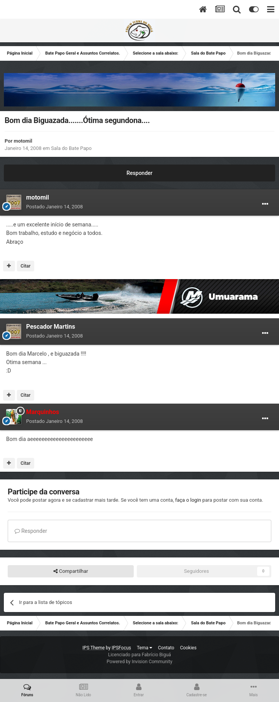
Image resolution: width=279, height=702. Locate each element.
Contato (166, 647)
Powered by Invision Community (140, 661)
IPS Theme (94, 647)
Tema (144, 647)
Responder (139, 173)
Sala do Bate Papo (71, 148)
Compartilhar (70, 571)
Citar (25, 266)
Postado (54, 207)
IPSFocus (121, 647)
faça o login (188, 500)
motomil (23, 141)
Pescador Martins (50, 326)
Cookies (188, 647)
